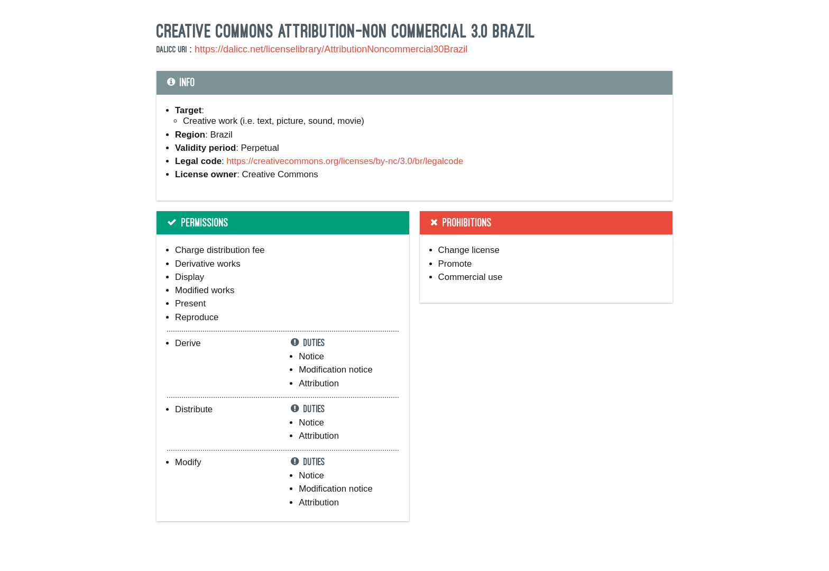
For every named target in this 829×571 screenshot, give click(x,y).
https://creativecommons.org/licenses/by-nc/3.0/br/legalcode (344, 161)
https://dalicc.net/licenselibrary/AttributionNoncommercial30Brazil (331, 49)
